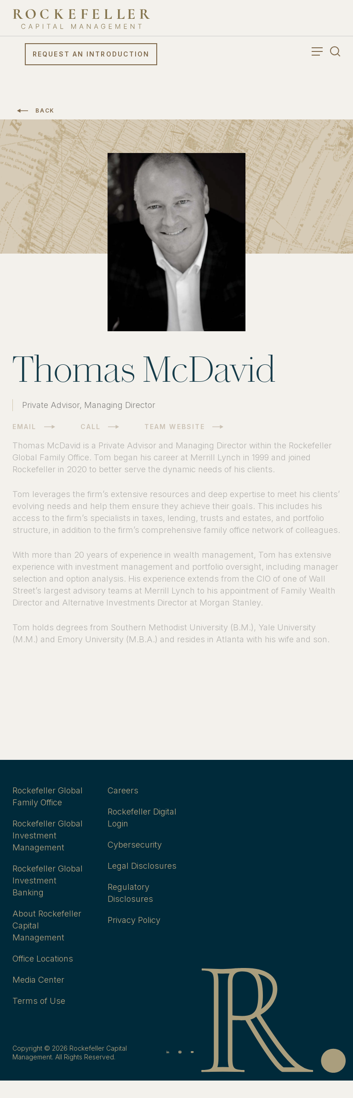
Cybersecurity (135, 844)
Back (45, 110)
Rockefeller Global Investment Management (47, 835)
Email (24, 426)
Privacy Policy (134, 920)
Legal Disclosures (142, 866)
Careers (123, 790)
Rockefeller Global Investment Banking (47, 880)
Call (90, 426)
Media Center (38, 980)
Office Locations (42, 958)
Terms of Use (38, 1001)
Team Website (174, 426)
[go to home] (81, 19)
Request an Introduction (91, 54)
